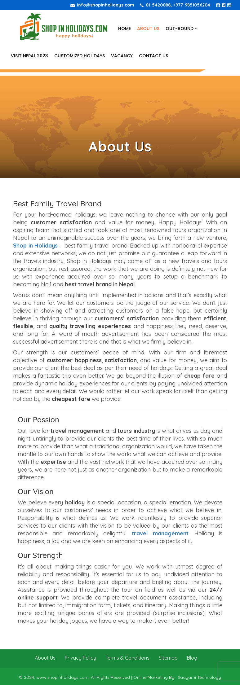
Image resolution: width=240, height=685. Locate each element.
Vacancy (122, 56)
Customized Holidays (79, 56)
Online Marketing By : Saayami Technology (177, 677)
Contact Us (153, 56)
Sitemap (168, 658)
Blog (192, 658)
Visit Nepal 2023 (29, 56)
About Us (148, 28)
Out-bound (182, 28)
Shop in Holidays (35, 245)
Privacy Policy (80, 658)
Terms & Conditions (127, 658)
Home (124, 28)
